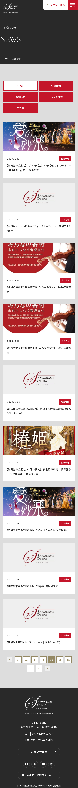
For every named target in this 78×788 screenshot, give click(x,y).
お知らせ (20, 96)
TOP (5, 58)
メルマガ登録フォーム (39, 775)
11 (59, 659)
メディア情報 (56, 96)
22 (38, 668)
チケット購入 (58, 4)
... (26, 659)
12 (68, 659)
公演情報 (56, 85)
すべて (20, 85)
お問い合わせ (39, 751)
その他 (20, 108)
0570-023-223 (42, 734)
